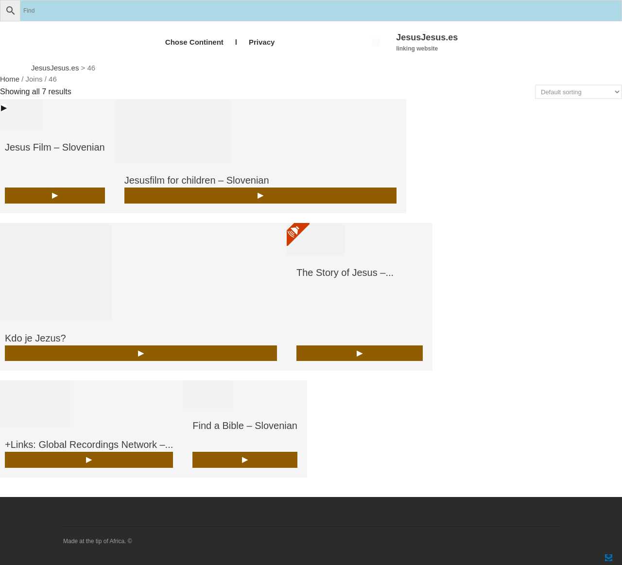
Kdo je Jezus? (35, 338)
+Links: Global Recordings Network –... (89, 444)
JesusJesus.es (427, 37)
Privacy (262, 42)
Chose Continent (194, 42)
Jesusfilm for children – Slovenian (196, 180)
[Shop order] (578, 92)
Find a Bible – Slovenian (244, 425)
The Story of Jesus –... (345, 272)
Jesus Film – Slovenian (55, 147)
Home (9, 79)
